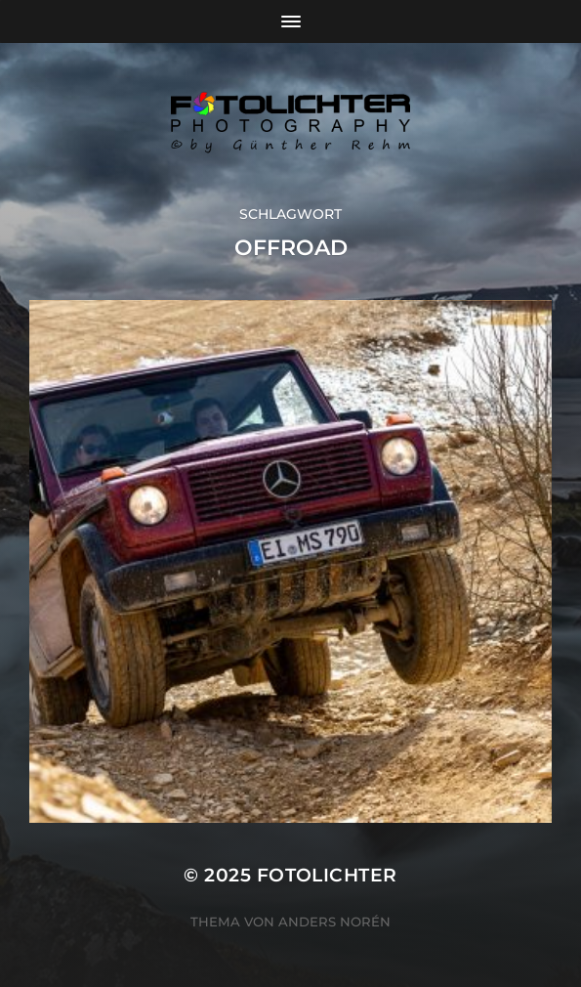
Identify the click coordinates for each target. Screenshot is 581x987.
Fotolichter (327, 875)
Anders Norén (334, 921)
